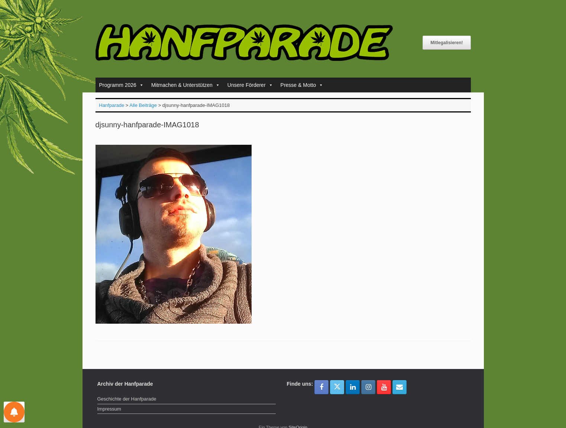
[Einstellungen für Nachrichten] (14, 412)
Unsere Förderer (250, 85)
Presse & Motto (302, 85)
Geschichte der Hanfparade (126, 399)
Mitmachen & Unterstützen (185, 85)
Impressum (109, 409)
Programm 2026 (121, 85)
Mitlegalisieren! (446, 42)
